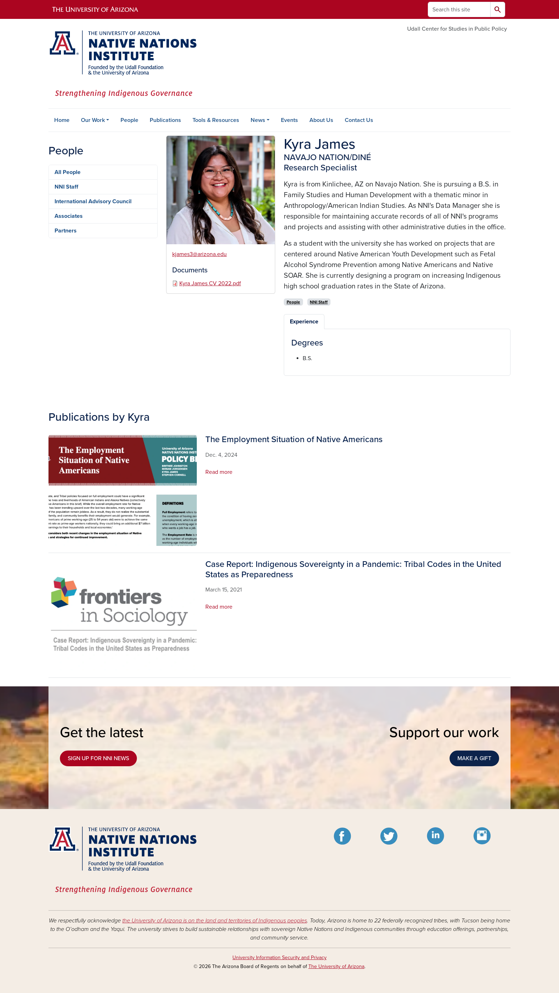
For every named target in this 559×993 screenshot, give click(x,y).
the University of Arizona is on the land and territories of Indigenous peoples (214, 920)
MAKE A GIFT (474, 758)
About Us (321, 120)
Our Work (93, 120)
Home (62, 120)
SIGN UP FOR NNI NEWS (98, 758)
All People (68, 172)
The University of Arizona (336, 966)
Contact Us (359, 120)
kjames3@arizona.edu (199, 254)
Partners (66, 230)
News (258, 120)
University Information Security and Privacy (279, 957)
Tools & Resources (216, 120)
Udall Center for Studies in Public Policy (457, 28)
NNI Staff (66, 186)
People (129, 120)
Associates (69, 216)
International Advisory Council (93, 201)
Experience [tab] (304, 321)
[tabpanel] (397, 350)
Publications (165, 120)
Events (289, 120)
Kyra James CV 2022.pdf (210, 283)
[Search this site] (459, 9)
